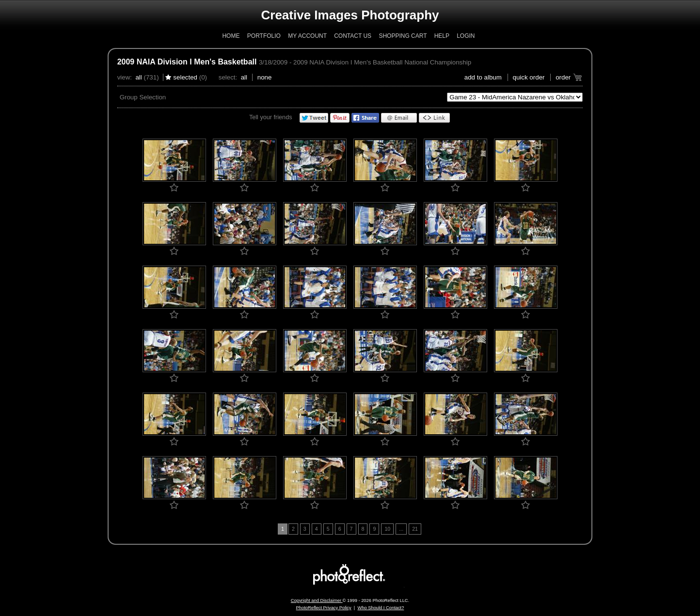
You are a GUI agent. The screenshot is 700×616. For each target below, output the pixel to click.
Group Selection (143, 97)
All (138, 77)
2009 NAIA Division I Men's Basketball (187, 62)
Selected (185, 77)
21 (415, 529)
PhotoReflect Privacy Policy (323, 607)
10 (387, 529)
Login (466, 35)
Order (563, 77)
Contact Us (352, 35)
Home (230, 35)
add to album (483, 77)
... (401, 529)
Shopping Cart (403, 35)
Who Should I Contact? (380, 607)
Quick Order (529, 77)
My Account (307, 35)
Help (441, 35)
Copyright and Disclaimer (317, 600)
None (264, 77)
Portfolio (264, 35)
